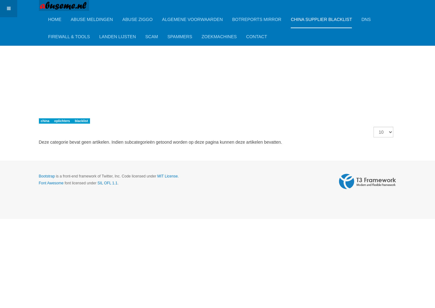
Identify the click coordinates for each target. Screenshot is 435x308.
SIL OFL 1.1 (108, 183)
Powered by (367, 181)
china (45, 121)
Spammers (179, 36)
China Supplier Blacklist (321, 19)
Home (54, 19)
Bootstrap (47, 176)
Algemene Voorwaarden (192, 19)
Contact (256, 36)
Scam (151, 36)
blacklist (81, 121)
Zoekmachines (219, 36)
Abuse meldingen (92, 19)
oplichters (62, 121)
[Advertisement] (188, 61)
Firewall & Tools (69, 36)
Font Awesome (51, 183)
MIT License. (167, 176)
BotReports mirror (256, 19)
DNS (366, 19)
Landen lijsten (117, 36)
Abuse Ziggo (137, 19)
